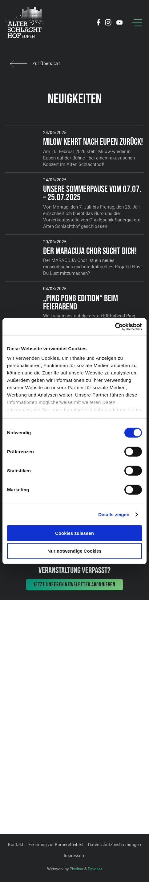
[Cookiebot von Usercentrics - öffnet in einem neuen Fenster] (115, 327)
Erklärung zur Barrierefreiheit (55, 844)
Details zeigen (113, 514)
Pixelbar (76, 869)
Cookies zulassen (74, 532)
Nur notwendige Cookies (74, 551)
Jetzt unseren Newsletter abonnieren (75, 584)
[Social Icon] (98, 23)
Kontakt (15, 844)
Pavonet (95, 869)
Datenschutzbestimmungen (114, 844)
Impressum (74, 855)
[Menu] (137, 23)
